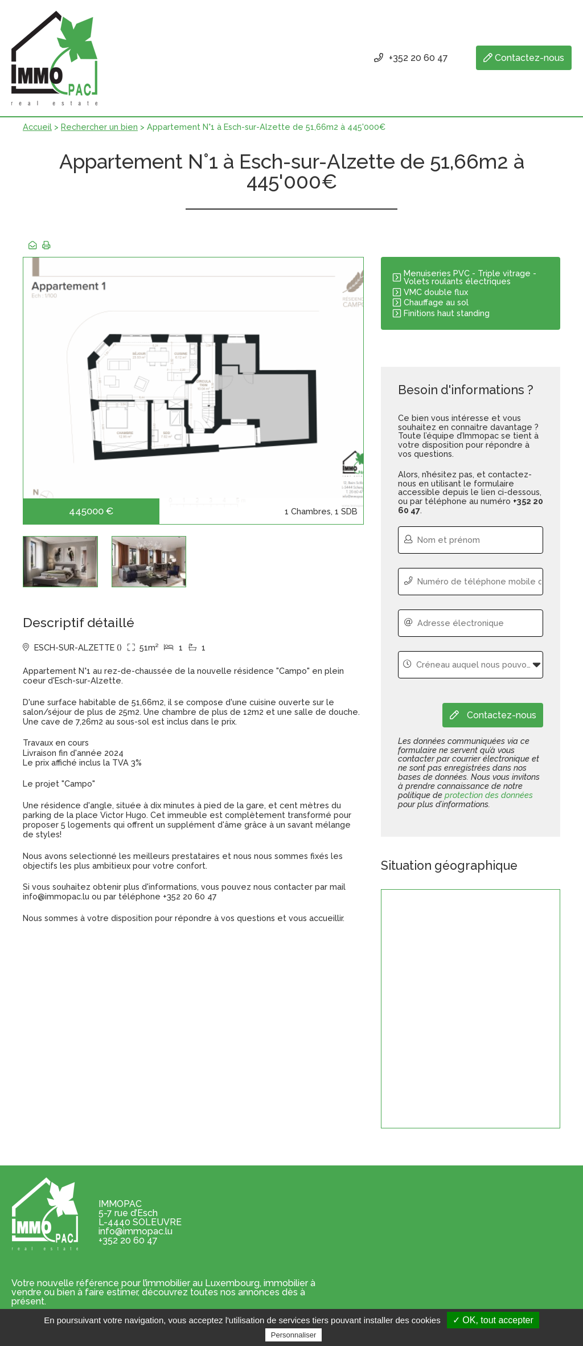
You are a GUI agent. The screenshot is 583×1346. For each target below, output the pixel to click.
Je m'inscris (534, 1240)
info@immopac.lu (135, 1232)
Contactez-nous (522, 59)
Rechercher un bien (99, 136)
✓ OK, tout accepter (493, 1320)
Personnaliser (294, 1335)
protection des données (489, 796)
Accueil (37, 136)
